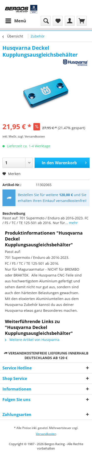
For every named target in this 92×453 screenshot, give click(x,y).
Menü (15, 20)
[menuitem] (15, 21)
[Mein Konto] (70, 21)
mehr (73, 222)
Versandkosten (46, 434)
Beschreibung (13, 213)
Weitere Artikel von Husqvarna (32, 339)
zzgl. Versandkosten (31, 136)
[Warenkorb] (82, 21)
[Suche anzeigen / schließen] (46, 21)
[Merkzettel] (58, 21)
